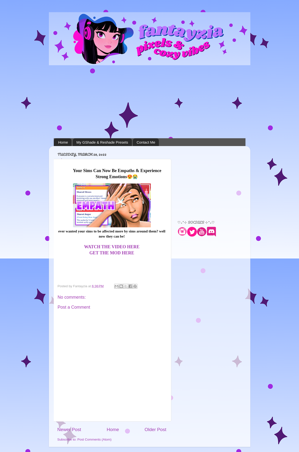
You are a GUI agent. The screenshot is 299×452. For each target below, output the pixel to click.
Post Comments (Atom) (94, 439)
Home (63, 142)
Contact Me (145, 142)
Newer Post (69, 429)
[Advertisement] (149, 102)
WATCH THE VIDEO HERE (112, 246)
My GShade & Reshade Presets (102, 142)
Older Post (155, 429)
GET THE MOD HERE (112, 252)
